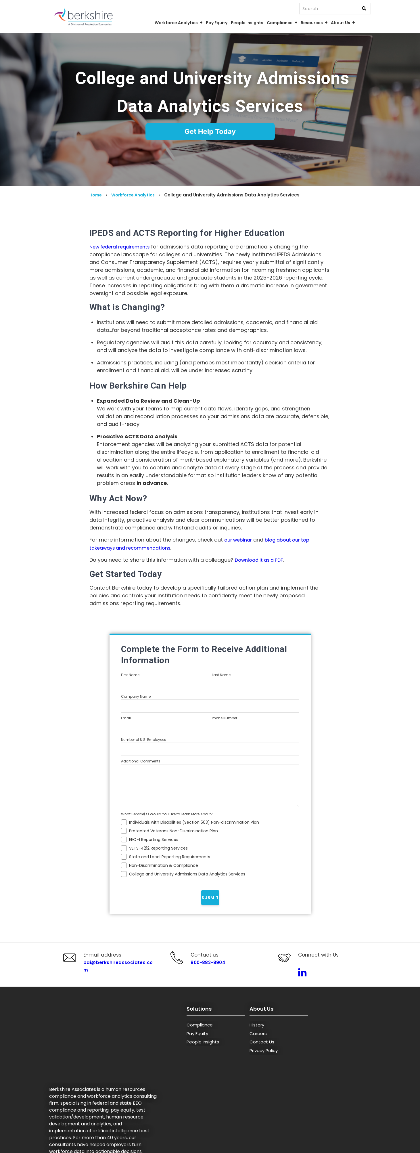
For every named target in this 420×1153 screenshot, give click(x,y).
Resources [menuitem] (312, 23)
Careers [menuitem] (258, 1044)
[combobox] (335, 8)
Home (96, 195)
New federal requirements (122, 246)
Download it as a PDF (261, 559)
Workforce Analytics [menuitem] (176, 23)
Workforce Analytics (135, 195)
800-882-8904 (204, 968)
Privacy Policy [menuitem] (264, 1061)
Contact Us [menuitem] (262, 1053)
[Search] (364, 9)
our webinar (239, 539)
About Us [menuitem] (340, 23)
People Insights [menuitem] (247, 23)
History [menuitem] (257, 1036)
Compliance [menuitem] (280, 23)
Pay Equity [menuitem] (216, 23)
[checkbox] (210, 847)
